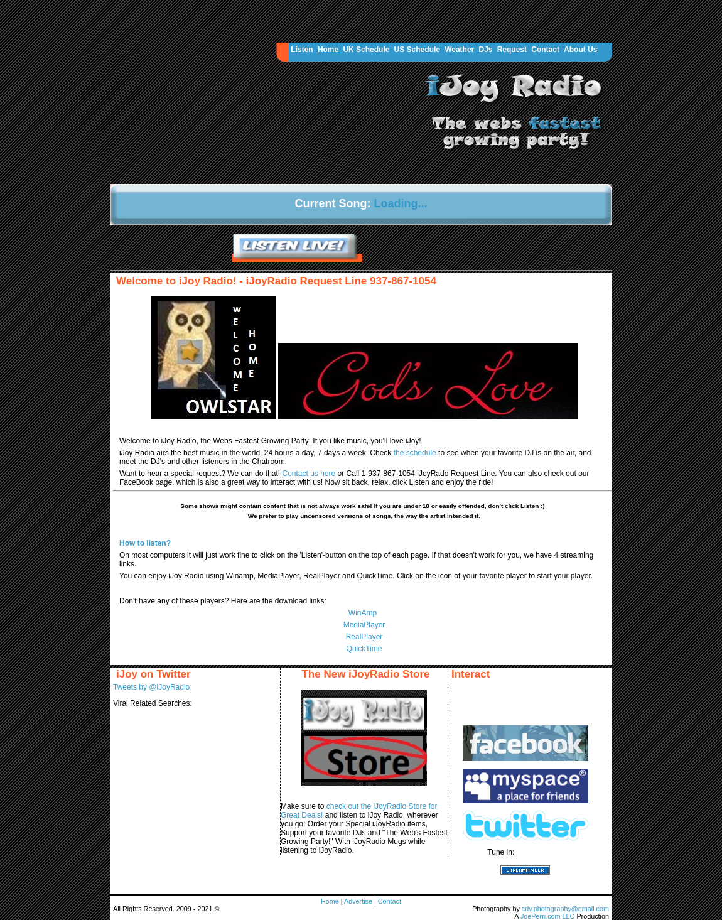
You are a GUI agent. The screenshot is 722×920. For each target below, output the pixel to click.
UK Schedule (366, 49)
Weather (459, 49)
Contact (545, 49)
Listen (302, 49)
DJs (485, 49)
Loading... (401, 203)
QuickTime (364, 648)
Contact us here (309, 473)
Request (512, 49)
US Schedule (417, 49)
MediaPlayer (364, 624)
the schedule (416, 452)
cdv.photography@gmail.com (565, 908)
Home (328, 49)
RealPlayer (364, 636)
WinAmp (362, 613)
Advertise (359, 901)
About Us (580, 49)
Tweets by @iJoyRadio (151, 687)
